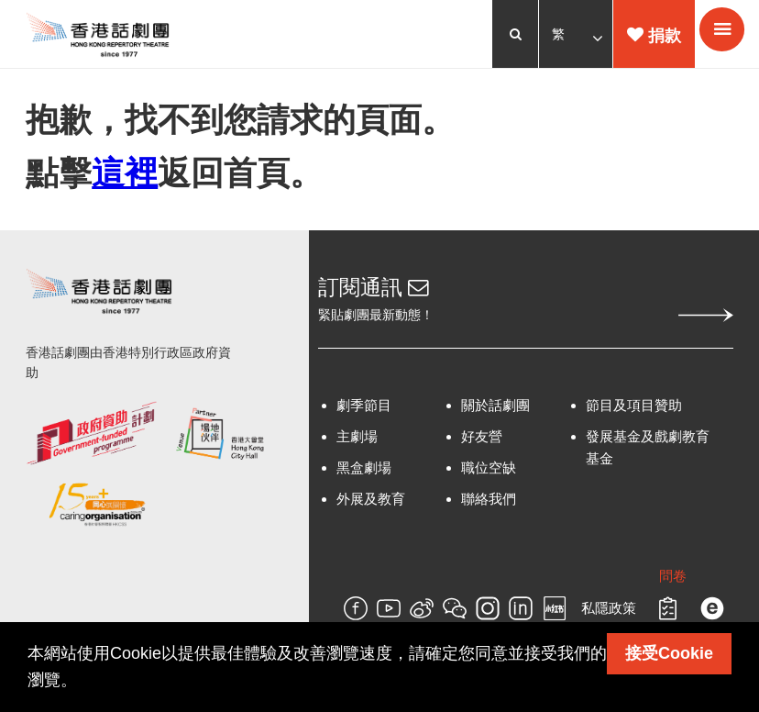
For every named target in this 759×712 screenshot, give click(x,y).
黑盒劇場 (363, 474)
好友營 (480, 443)
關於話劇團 (494, 411)
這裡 (127, 176)
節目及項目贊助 (633, 411)
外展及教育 (370, 505)
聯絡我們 (487, 505)
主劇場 (357, 443)
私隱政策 (606, 614)
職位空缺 (487, 474)
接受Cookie (669, 653)
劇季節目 (363, 411)
